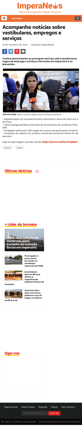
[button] (4, 18)
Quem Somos (28, 407)
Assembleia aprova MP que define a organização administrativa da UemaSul (24, 278)
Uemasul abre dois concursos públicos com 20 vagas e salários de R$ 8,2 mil (23, 295)
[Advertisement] (26, 198)
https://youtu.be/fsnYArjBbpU (60, 141)
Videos (20, 148)
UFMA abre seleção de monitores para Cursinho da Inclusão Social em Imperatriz (23, 242)
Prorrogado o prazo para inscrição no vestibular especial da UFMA (34, 261)
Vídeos (54, 407)
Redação (43, 407)
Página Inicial (11, 407)
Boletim (7, 148)
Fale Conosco (68, 407)
